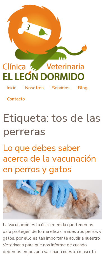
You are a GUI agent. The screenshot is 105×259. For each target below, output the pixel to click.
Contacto (16, 99)
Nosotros (34, 88)
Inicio (12, 88)
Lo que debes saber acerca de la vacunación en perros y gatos (49, 159)
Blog (82, 88)
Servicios (60, 88)
